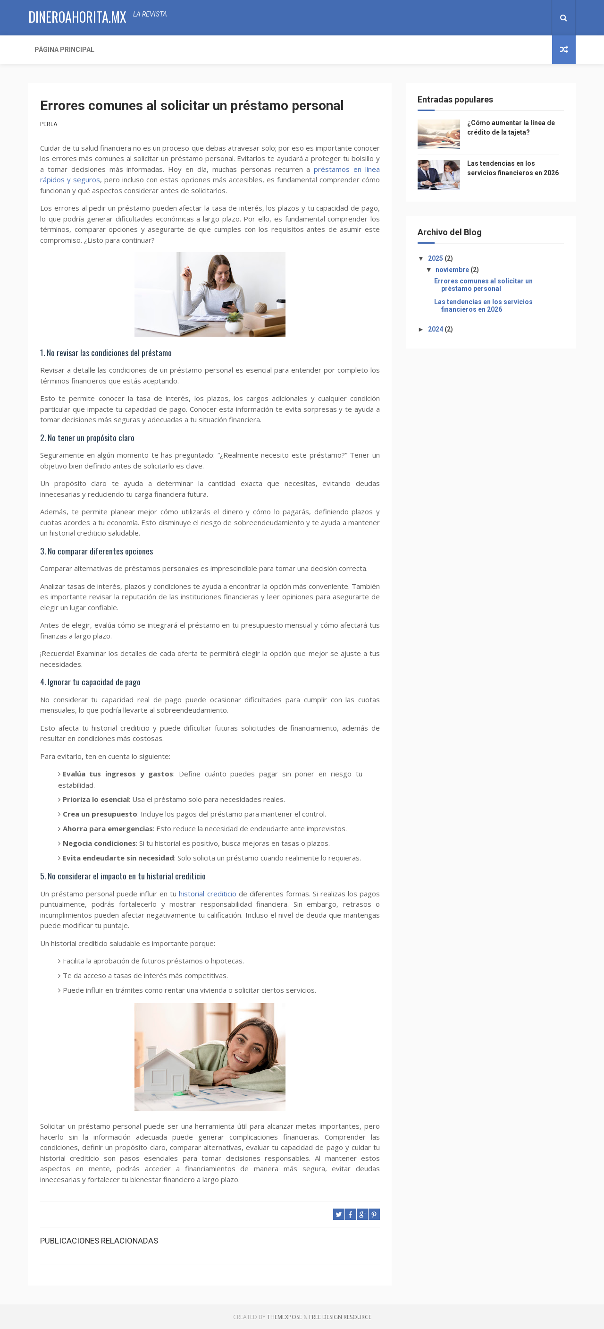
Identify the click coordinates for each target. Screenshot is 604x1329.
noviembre (453, 269)
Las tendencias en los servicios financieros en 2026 (483, 306)
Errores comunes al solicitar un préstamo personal (483, 285)
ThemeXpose (284, 1317)
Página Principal (64, 49)
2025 (436, 258)
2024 (436, 329)
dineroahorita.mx (77, 16)
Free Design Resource (340, 1317)
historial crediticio (207, 893)
